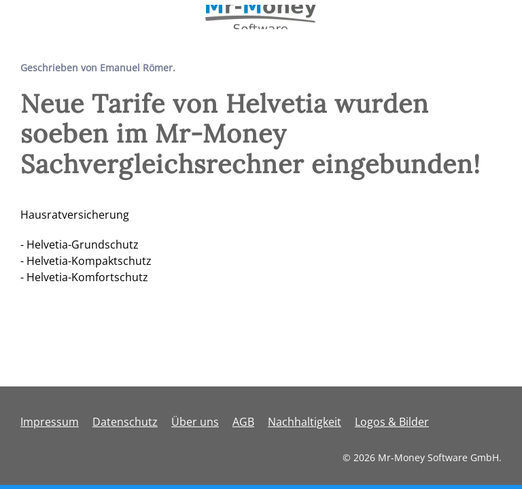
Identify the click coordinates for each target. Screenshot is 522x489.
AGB (243, 421)
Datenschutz (125, 421)
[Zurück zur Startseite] (261, 17)
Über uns (195, 421)
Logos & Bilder (392, 421)
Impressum (49, 421)
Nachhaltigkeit (304, 421)
